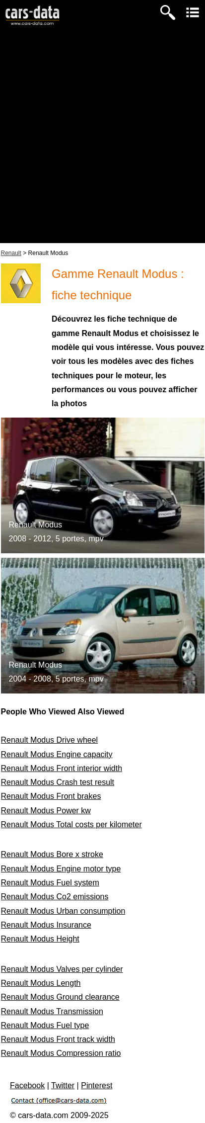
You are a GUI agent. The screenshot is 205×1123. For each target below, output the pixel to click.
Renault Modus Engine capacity (57, 754)
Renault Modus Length (41, 983)
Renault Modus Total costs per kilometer (71, 824)
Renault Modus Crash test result (58, 782)
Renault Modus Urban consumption (63, 911)
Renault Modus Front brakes (51, 796)
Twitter (62, 1085)
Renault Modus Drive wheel (49, 740)
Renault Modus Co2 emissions (55, 896)
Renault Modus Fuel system (50, 882)
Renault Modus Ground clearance (60, 997)
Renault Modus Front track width (58, 1039)
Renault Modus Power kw (46, 810)
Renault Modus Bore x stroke (52, 854)
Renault (11, 253)
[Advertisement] (102, 140)
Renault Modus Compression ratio (61, 1053)
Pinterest (96, 1085)
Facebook (27, 1085)
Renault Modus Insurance (46, 925)
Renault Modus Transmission (52, 1011)
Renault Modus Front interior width (62, 768)
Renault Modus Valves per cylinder (62, 969)
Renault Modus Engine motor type (61, 868)
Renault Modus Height (40, 939)
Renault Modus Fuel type (45, 1025)
